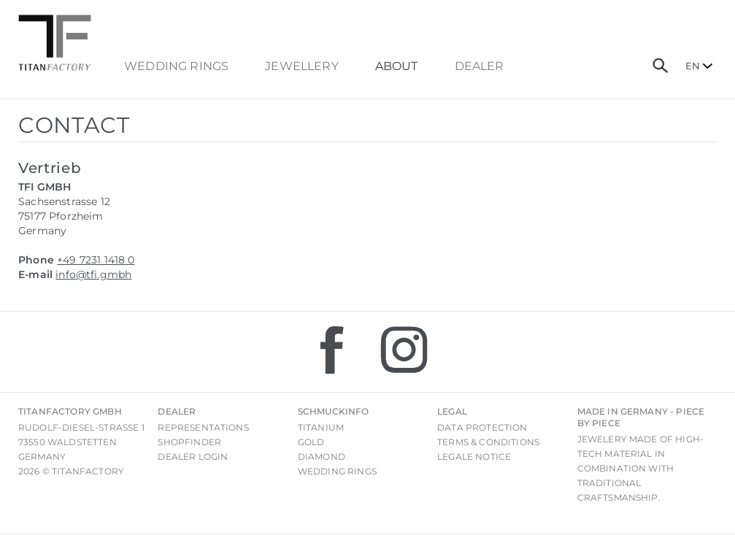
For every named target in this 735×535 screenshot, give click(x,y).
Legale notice (474, 456)
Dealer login (193, 456)
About (396, 66)
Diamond (321, 456)
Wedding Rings (176, 66)
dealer (479, 66)
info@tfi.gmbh (93, 274)
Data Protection (482, 427)
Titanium (321, 427)
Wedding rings (337, 471)
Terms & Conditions (488, 441)
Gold (311, 441)
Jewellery (301, 66)
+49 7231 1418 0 (95, 259)
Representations (203, 427)
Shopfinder (189, 441)
